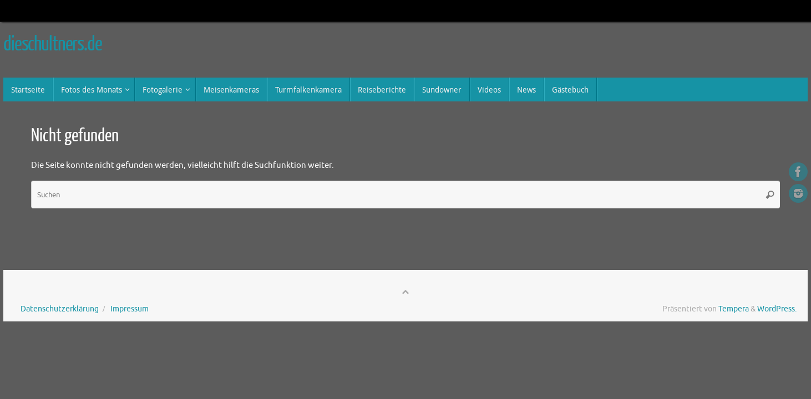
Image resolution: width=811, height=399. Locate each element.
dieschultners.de (52, 44)
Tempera (733, 309)
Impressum (129, 309)
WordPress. (777, 309)
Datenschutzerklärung (60, 309)
